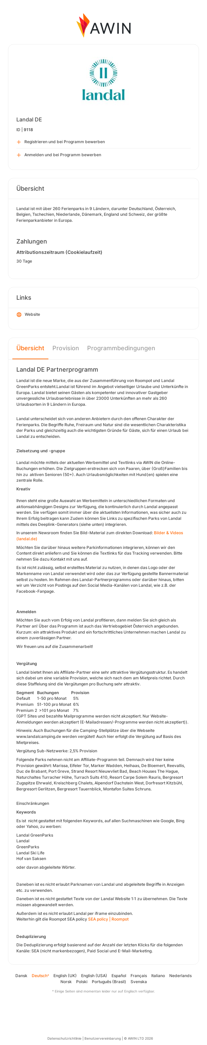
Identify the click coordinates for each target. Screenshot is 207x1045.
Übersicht (30, 348)
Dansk (21, 975)
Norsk (66, 981)
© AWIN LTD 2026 (138, 1038)
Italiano (158, 975)
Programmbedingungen (121, 348)
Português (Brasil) (109, 981)
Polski (81, 981)
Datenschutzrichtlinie (64, 1038)
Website (28, 314)
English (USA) (94, 975)
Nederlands (180, 975)
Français (139, 975)
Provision (65, 348)
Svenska (139, 981)
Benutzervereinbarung (102, 1038)
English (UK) (65, 975)
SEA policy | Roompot (108, 919)
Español (119, 975)
